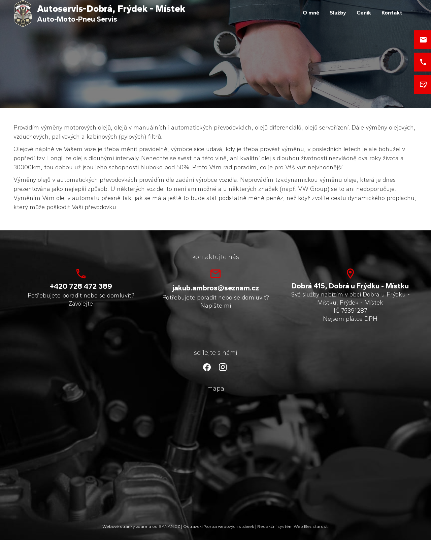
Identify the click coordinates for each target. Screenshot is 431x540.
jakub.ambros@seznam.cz (215, 287)
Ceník (364, 12)
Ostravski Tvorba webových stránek (218, 526)
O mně (311, 12)
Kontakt (392, 12)
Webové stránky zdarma (126, 526)
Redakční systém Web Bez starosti (293, 526)
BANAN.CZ (169, 526)
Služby (338, 12)
